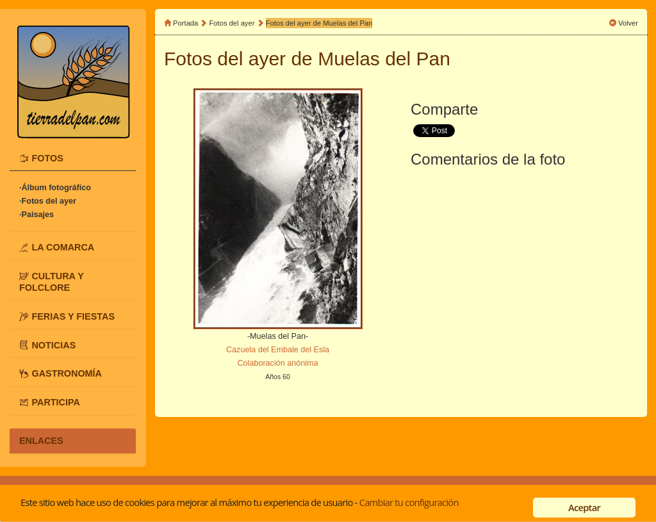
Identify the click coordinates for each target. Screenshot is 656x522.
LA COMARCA (62, 247)
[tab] (73, 158)
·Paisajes (36, 214)
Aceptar (584, 507)
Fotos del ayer (233, 23)
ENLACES (41, 441)
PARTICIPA (55, 402)
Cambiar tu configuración (409, 502)
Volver (628, 23)
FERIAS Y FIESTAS (73, 316)
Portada (185, 23)
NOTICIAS (53, 344)
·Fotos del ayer (47, 201)
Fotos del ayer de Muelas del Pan (319, 23)
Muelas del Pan (384, 58)
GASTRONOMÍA (66, 373)
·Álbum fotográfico (55, 187)
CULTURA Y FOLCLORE (51, 282)
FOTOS (47, 158)
